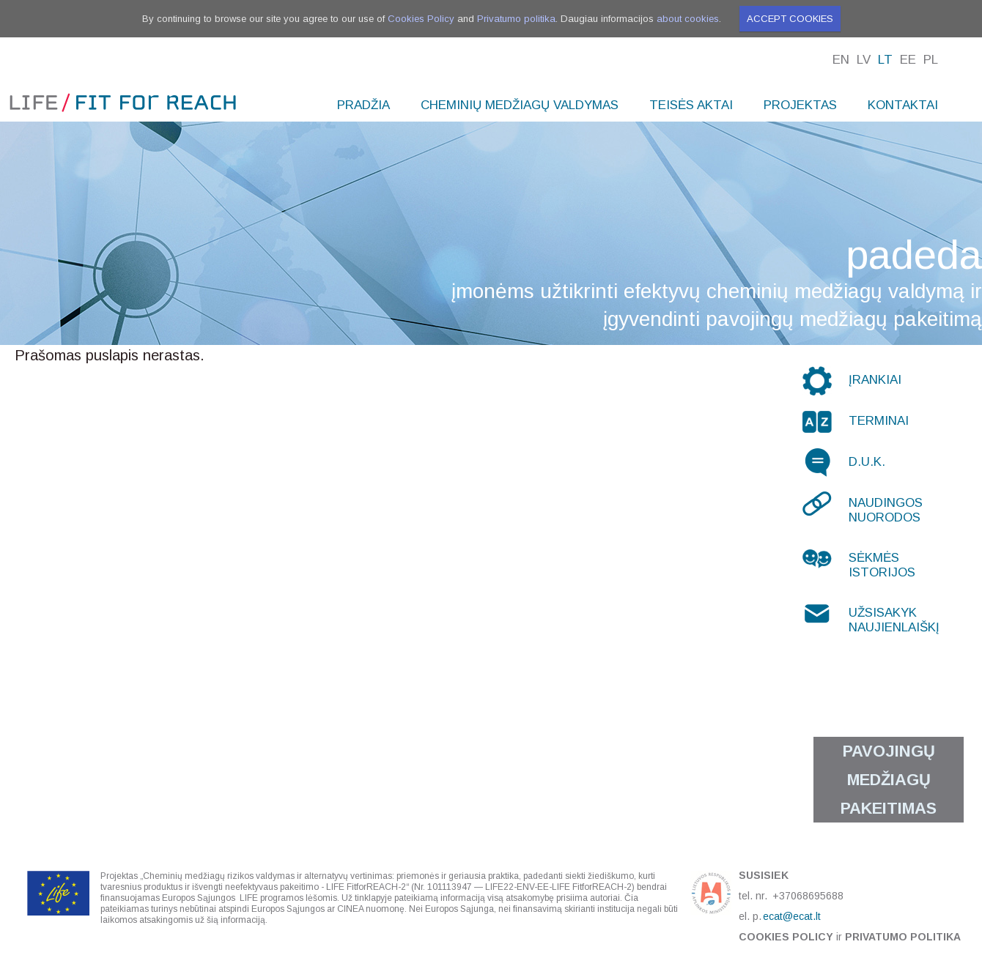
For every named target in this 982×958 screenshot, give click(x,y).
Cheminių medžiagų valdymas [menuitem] (520, 105)
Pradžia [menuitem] (363, 105)
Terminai (879, 421)
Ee (908, 60)
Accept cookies (790, 18)
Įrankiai (875, 380)
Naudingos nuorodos (886, 510)
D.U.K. (867, 462)
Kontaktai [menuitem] (903, 105)
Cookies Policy (421, 18)
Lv (864, 60)
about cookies (688, 18)
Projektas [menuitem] (800, 105)
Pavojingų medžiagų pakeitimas (889, 779)
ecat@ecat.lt (792, 916)
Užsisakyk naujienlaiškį (894, 620)
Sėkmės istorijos (882, 565)
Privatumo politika (516, 18)
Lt (885, 60)
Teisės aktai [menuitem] (691, 105)
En (841, 60)
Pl (930, 60)
